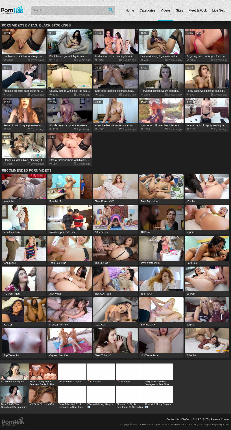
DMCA (185, 419)
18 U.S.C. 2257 (200, 419)
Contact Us (172, 419)
